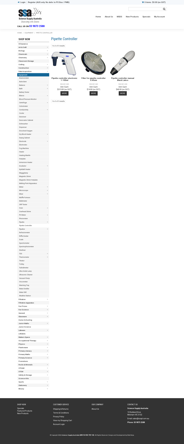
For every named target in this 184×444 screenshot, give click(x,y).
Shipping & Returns (60, 409)
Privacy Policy (58, 417)
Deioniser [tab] (22, 117)
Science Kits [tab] (24, 378)
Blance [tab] (21, 96)
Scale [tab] (21, 239)
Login (22, 2)
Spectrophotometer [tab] (26, 246)
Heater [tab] (21, 152)
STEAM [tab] (21, 368)
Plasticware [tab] (23, 347)
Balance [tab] (22, 85)
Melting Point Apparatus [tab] (28, 183)
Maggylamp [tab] (23, 173)
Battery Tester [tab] (24, 92)
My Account (159, 17)
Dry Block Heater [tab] (25, 134)
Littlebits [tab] (22, 334)
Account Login (59, 424)
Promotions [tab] (23, 361)
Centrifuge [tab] (23, 103)
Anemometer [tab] (24, 78)
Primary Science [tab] (25, 358)
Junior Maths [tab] (24, 323)
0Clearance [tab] (23, 44)
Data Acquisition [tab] (25, 71)
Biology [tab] (22, 51)
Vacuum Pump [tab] (24, 278)
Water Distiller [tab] (24, 289)
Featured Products (24, 411)
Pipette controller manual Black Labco (122, 79)
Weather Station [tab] (25, 296)
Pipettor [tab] (22, 229)
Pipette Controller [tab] (25, 225)
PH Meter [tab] (22, 215)
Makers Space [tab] (24, 337)
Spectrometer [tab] (24, 243)
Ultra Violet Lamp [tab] (25, 271)
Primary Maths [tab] (24, 354)
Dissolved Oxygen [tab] (25, 131)
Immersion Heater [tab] (25, 162)
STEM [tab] (21, 372)
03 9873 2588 (37, 26)
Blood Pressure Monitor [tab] (28, 99)
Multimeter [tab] (23, 201)
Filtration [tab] (22, 299)
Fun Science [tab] (24, 310)
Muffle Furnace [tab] (24, 197)
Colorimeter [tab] (23, 106)
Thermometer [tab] (24, 257)
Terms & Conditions (61, 413)
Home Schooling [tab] (25, 320)
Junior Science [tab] (25, 327)
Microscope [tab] (23, 190)
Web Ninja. (130, 435)
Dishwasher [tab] (23, 124)
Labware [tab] (22, 330)
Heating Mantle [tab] (24, 155)
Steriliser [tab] (22, 250)
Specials (146, 17)
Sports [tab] (21, 382)
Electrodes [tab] (23, 145)
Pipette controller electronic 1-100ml (64, 79)
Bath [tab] (20, 89)
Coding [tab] (21, 64)
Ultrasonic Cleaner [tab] (25, 275)
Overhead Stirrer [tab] (25, 211)
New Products (132, 17)
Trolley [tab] (21, 264)
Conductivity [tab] (23, 110)
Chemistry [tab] (23, 58)
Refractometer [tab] (24, 232)
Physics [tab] (22, 344)
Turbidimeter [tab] (23, 268)
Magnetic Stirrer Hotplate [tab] (28, 180)
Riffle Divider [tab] (23, 236)
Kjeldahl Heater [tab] (24, 169)
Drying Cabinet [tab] (24, 138)
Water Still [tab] (22, 292)
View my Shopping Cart (62, 420)
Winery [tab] (21, 389)
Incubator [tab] (22, 166)
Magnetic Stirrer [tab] (25, 176)
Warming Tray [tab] (24, 285)
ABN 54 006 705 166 (86, 435)
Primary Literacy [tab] (25, 351)
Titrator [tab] (21, 261)
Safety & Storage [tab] (25, 375)
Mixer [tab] (21, 194)
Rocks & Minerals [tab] (25, 365)
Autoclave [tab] (23, 82)
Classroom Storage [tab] (26, 61)
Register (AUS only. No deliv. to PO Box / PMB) (49, 2)
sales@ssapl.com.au (141, 419)
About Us (109, 17)
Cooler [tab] (21, 113)
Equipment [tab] (23, 75)
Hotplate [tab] (22, 159)
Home (98, 17)
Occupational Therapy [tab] (27, 341)
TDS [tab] (20, 254)
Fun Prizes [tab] (23, 306)
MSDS (119, 17)
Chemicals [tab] (23, 54)
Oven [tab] (21, 208)
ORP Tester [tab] (23, 204)
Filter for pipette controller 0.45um (93, 79)
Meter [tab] (21, 187)
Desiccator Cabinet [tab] (26, 120)
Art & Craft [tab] (23, 47)
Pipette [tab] (21, 222)
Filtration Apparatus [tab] (26, 303)
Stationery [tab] (23, 385)
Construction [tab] (24, 68)
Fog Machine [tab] (24, 148)
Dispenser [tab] (23, 127)
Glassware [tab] (23, 316)
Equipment (29, 33)
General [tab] (22, 313)
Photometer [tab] (23, 218)
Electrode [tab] (22, 141)
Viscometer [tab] (23, 282)
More (64, 93)
